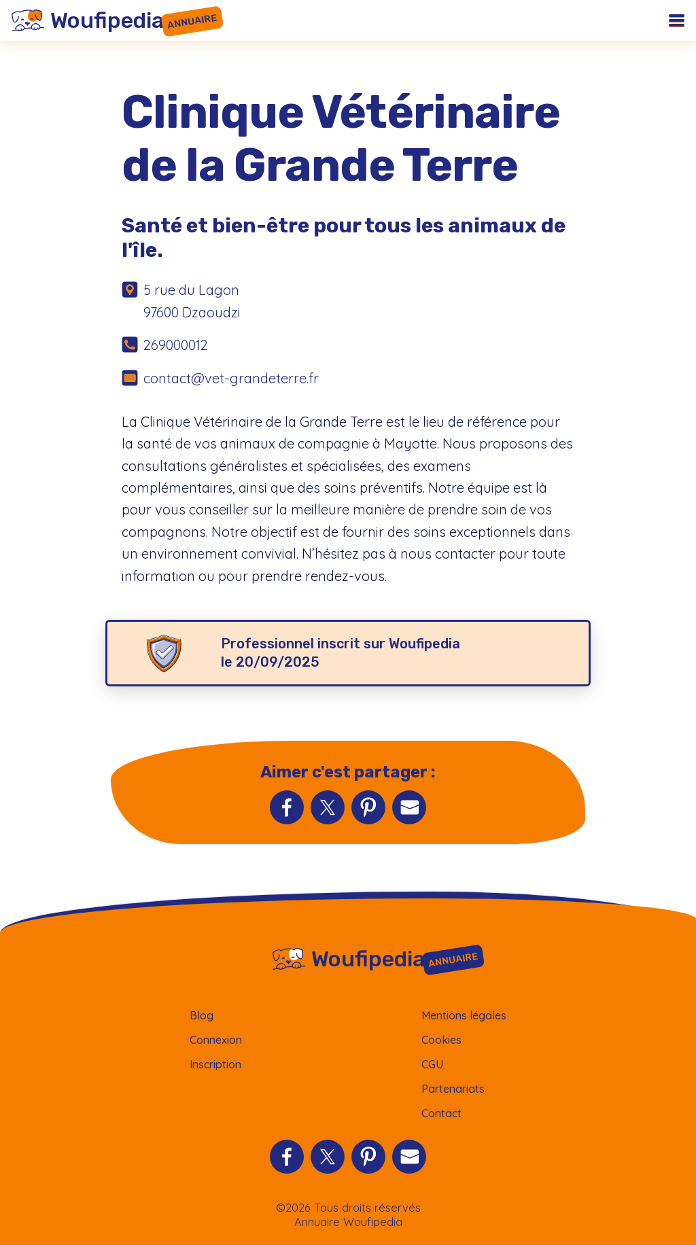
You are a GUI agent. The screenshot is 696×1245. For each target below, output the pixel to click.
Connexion (216, 1040)
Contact (441, 1113)
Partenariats (453, 1088)
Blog (201, 1015)
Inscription (215, 1064)
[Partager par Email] (409, 807)
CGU (432, 1064)
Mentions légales (463, 1015)
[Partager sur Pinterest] (368, 807)
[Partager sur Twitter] (328, 807)
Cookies (441, 1040)
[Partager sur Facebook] (287, 807)
